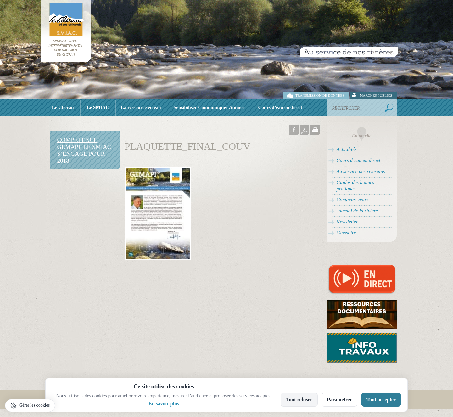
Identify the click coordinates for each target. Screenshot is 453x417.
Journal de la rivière (357, 210)
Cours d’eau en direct (280, 107)
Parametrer (339, 399)
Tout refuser (299, 399)
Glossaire (346, 232)
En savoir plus (163, 403)
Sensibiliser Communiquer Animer (209, 107)
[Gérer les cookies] (30, 405)
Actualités (347, 149)
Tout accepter (381, 399)
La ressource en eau (141, 107)
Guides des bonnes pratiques (355, 185)
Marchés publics (376, 95)
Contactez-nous (352, 199)
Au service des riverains (361, 171)
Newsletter (347, 221)
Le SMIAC (98, 107)
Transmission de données (319, 95)
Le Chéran (63, 107)
